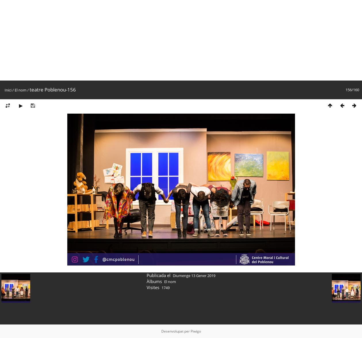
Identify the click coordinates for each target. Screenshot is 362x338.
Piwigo (196, 331)
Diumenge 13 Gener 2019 (194, 275)
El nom (20, 90)
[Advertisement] (172, 40)
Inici (8, 90)
